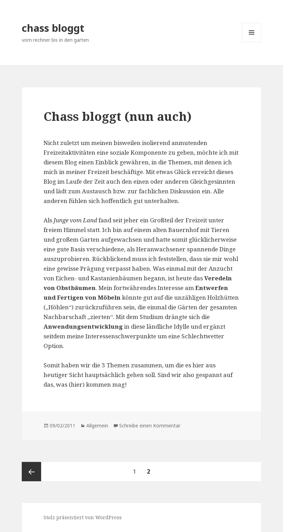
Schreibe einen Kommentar (149, 425)
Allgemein (97, 425)
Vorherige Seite (31, 471)
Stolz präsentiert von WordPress (83, 517)
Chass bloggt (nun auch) (117, 116)
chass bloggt (53, 28)
